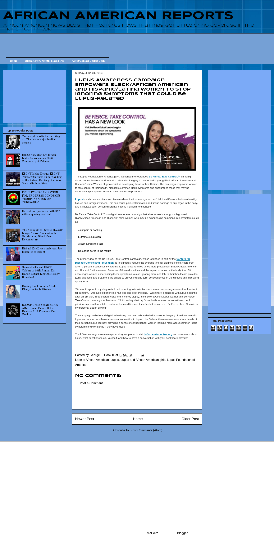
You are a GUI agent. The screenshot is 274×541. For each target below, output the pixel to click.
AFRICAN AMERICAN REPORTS (118, 15)
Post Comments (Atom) (146, 430)
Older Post (190, 419)
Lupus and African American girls (143, 359)
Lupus (79, 199)
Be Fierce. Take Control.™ (164, 176)
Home (13, 60)
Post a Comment (91, 383)
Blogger (182, 533)
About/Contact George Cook (88, 60)
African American (97, 359)
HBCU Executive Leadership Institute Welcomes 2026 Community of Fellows (39, 158)
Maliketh (152, 533)
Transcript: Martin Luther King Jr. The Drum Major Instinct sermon (41, 139)
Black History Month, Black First (44, 60)
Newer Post (84, 419)
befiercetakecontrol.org (158, 334)
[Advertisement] (140, 42)
